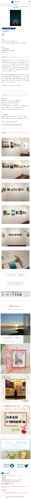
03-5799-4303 (6, 481)
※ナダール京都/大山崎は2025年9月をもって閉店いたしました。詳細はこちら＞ (15, 493)
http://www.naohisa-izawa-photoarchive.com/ (13, 124)
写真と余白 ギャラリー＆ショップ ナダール (11, 475)
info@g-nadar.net (16, 481)
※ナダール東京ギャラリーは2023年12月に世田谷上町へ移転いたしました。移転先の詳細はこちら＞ (15, 487)
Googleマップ (4, 52)
